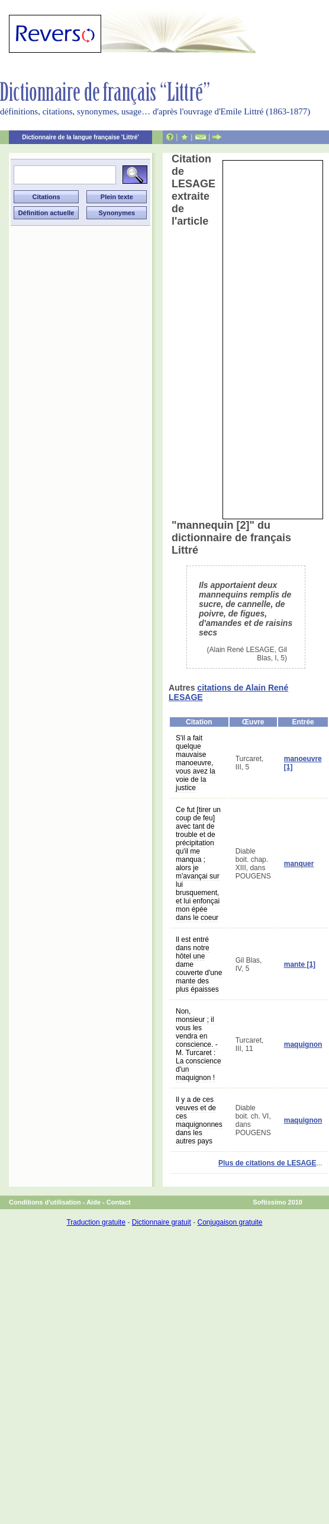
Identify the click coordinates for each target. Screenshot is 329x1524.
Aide (93, 1202)
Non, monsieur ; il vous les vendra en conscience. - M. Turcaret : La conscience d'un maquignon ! (198, 1044)
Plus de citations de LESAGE (267, 1163)
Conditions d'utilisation (45, 1202)
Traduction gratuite (95, 1222)
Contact (119, 1202)
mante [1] (299, 964)
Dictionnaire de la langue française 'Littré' (80, 137)
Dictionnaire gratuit (161, 1222)
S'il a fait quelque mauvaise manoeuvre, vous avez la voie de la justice (195, 763)
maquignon (303, 1044)
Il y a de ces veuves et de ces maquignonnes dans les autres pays (199, 1120)
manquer (299, 864)
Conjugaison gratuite (229, 1222)
